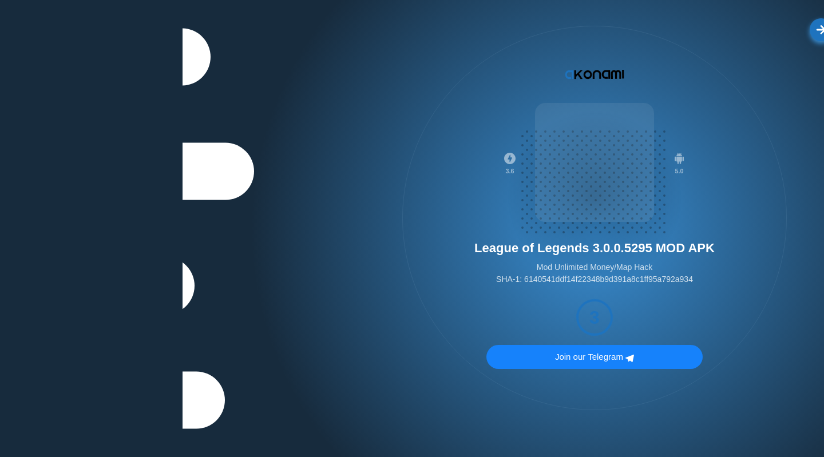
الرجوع (654, 29)
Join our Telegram (412, 358)
